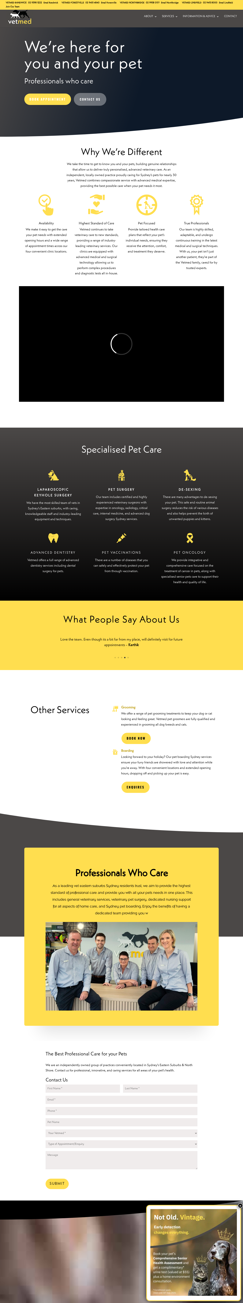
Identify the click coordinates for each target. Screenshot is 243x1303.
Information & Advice (199, 16)
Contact (230, 16)
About (148, 16)
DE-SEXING (190, 490)
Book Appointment (47, 99)
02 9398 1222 (35, 3)
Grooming (128, 707)
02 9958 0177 (152, 3)
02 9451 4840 (92, 3)
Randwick (16, 3)
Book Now (136, 738)
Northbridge (132, 3)
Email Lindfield (226, 3)
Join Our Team (12, 7)
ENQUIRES (135, 787)
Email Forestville (108, 3)
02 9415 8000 (210, 3)
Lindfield (191, 3)
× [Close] (240, 1205)
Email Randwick (50, 3)
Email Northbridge (169, 3)
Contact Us (90, 99)
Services (168, 16)
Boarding (127, 751)
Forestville (73, 3)
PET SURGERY (121, 490)
